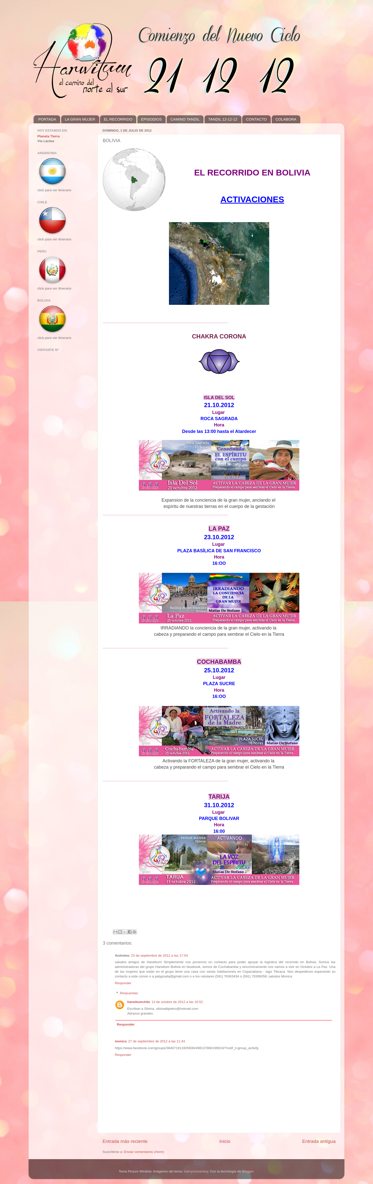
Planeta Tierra (48, 136)
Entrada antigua (319, 1141)
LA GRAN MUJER (80, 119)
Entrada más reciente (125, 1141)
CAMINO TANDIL (185, 119)
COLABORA (285, 119)
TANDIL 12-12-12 (222, 119)
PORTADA (47, 119)
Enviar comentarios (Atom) (144, 1152)
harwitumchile (138, 1002)
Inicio (224, 1141)
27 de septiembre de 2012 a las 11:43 (156, 1041)
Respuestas (129, 993)
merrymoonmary (196, 1171)
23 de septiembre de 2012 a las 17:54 (159, 955)
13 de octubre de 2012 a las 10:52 (177, 1002)
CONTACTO (256, 119)
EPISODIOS (151, 119)
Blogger (247, 1171)
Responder (123, 983)
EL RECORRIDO (118, 119)
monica (121, 1041)
